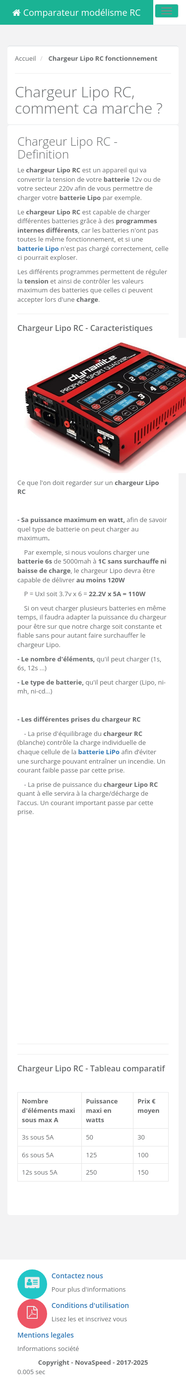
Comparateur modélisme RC (76, 12)
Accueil (25, 58)
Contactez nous (77, 1275)
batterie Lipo (38, 248)
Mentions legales (45, 1335)
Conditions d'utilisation (90, 1305)
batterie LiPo (99, 751)
